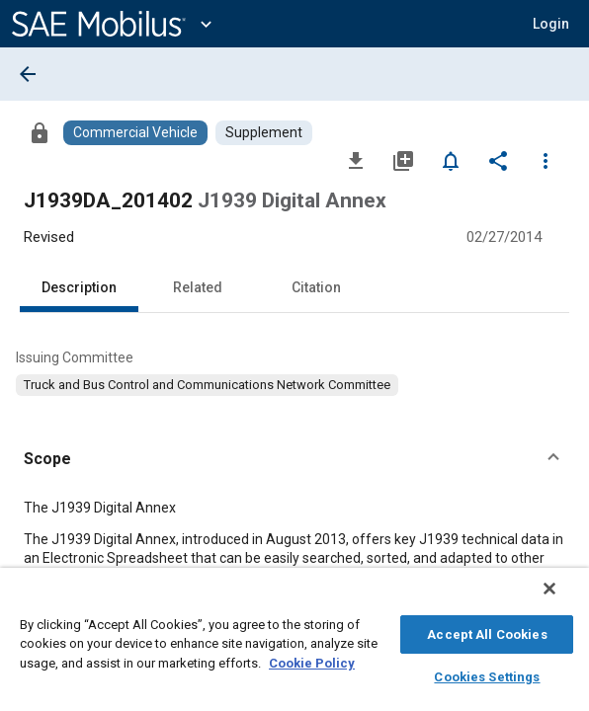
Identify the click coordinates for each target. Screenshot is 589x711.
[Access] (39, 132)
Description (79, 287)
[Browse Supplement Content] (263, 132)
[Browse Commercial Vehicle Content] (135, 132)
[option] (207, 385)
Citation (316, 287)
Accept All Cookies (487, 631)
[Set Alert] (450, 160)
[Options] (545, 160)
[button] (551, 23)
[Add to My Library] (403, 160)
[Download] (356, 160)
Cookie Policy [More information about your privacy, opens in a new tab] (312, 660)
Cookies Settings (487, 674)
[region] (294, 644)
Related (197, 287)
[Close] (563, 598)
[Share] (498, 160)
